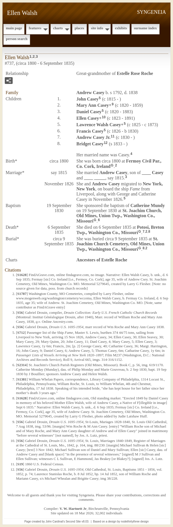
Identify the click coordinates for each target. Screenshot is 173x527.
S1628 (21, 275)
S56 (20, 312)
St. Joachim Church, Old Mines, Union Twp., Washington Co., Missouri (119, 215)
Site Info (97, 28)
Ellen (87, 118)
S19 (20, 464)
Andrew (90, 92)
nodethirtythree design (135, 521)
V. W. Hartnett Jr (73, 508)
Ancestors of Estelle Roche (101, 259)
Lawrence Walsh (98, 124)
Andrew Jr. (93, 137)
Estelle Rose (135, 73)
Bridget (89, 143)
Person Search (17, 39)
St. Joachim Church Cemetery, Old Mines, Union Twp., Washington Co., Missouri (120, 244)
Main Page (14, 28)
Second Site (73, 521)
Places (79, 28)
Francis (89, 130)
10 (104, 117)
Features (35, 28)
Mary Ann (92, 105)
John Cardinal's (55, 521)
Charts (58, 28)
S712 (21, 332)
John (87, 98)
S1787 (21, 294)
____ (152, 172)
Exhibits (121, 28)
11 (112, 136)
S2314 (21, 365)
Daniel (88, 111)
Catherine (147, 205)
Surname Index (145, 28)
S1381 (21, 379)
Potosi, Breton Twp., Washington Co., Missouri (120, 230)
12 (105, 143)
